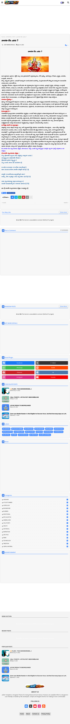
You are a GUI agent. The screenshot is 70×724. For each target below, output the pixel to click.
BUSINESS (49, 429)
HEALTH (40, 432)
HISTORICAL (49, 432)
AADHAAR (7, 429)
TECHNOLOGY (24, 435)
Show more (63, 212)
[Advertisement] (35, 20)
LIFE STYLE (6, 435)
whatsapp (20, 368)
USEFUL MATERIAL (45, 435)
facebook (19, 363)
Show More (63, 306)
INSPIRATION (59, 432)
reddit (53, 368)
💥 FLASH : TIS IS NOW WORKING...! (21, 389)
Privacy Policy (45, 714)
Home (3, 37)
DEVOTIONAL (59, 429)
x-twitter (53, 363)
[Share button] (31, 197)
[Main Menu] (2, 2)
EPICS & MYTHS (8, 432)
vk (53, 372)
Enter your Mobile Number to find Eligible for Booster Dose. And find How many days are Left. (38, 414)
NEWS (14, 435)
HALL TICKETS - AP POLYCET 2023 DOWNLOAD (24, 397)
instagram (19, 377)
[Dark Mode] (68, 2)
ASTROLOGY (29, 429)
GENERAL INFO (10, 37)
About (28, 714)
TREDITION (34, 435)
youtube (53, 377)
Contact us (35, 714)
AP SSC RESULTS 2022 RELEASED (20, 405)
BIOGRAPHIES (40, 429)
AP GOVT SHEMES (17, 429)
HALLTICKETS (30, 432)
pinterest (19, 372)
